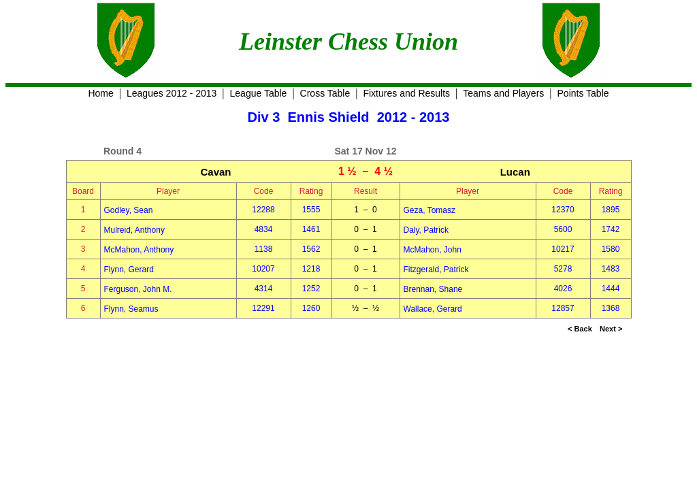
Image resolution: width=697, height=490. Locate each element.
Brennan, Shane (433, 289)
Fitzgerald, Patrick (436, 269)
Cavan (215, 172)
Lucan (515, 172)
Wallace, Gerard (433, 309)
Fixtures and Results (406, 93)
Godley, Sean (128, 210)
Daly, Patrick (426, 230)
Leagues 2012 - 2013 (171, 93)
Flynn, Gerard (129, 269)
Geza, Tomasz (429, 210)
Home (100, 93)
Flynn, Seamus (131, 309)
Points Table (583, 93)
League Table (258, 93)
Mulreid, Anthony (134, 230)
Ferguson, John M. (138, 289)
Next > (611, 329)
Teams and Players (503, 93)
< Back (580, 329)
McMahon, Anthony (139, 250)
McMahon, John (432, 250)
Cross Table (325, 93)
